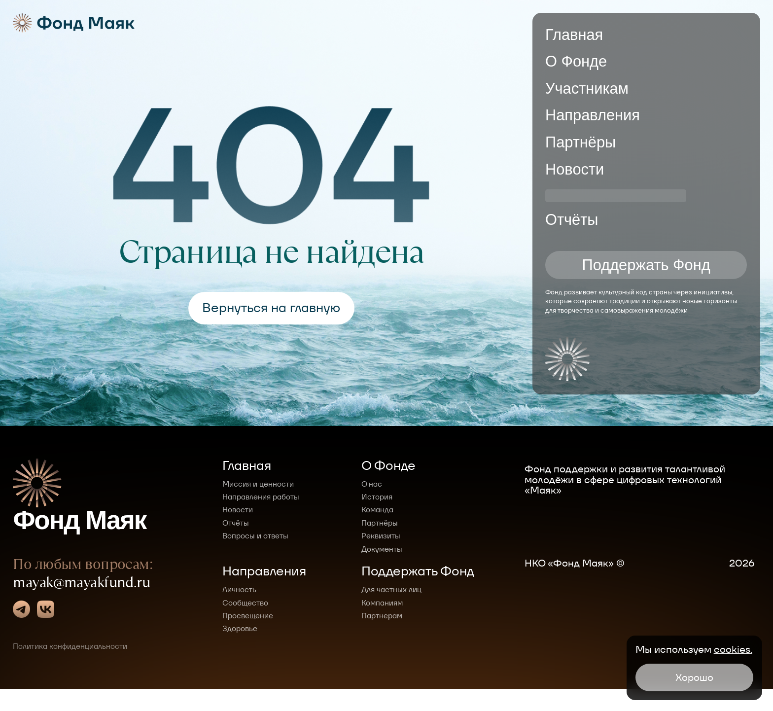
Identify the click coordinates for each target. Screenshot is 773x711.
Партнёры (580, 142)
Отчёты (571, 223)
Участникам (587, 88)
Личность (239, 589)
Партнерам (381, 615)
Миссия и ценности (258, 484)
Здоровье (239, 628)
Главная (574, 34)
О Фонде (576, 61)
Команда (377, 509)
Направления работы (260, 496)
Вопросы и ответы (255, 535)
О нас (371, 484)
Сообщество (245, 602)
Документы (381, 549)
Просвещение (247, 615)
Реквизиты (380, 535)
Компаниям (382, 602)
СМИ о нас (583, 196)
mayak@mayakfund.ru (81, 609)
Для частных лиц (391, 589)
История (376, 496)
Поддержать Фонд (646, 268)
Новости (574, 169)
